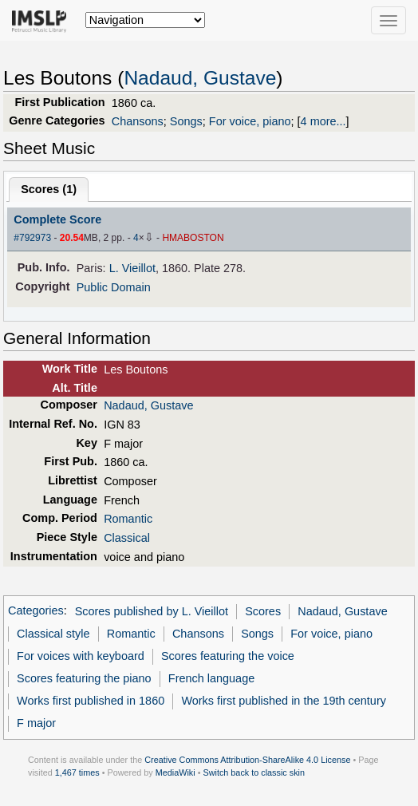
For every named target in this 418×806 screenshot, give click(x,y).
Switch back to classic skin (254, 772)
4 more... (323, 121)
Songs (186, 121)
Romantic (128, 518)
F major (36, 723)
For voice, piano (250, 121)
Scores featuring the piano (84, 678)
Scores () (49, 189)
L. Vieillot (132, 268)
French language (211, 678)
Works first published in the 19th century (283, 700)
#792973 (32, 237)
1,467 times (77, 772)
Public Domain (114, 287)
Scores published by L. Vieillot (151, 611)
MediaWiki (175, 772)
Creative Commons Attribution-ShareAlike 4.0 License (247, 760)
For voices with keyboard (80, 656)
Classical (127, 537)
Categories (36, 611)
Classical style (53, 633)
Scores (263, 611)
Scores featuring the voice (227, 656)
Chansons (138, 121)
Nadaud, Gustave (200, 78)
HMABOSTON (192, 237)
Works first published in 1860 (90, 700)
